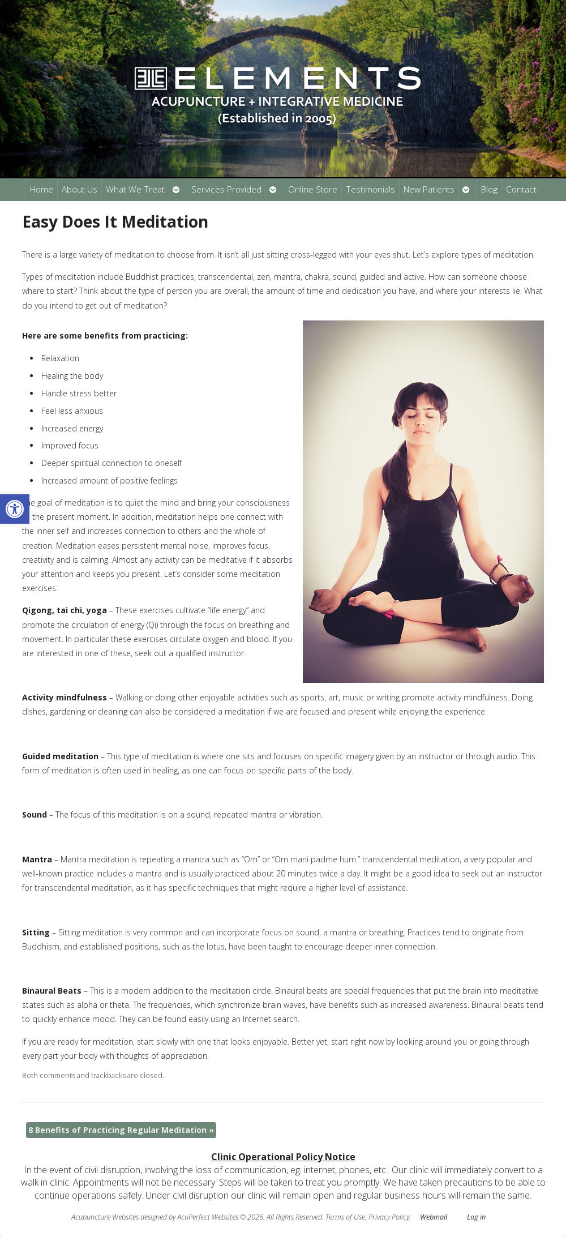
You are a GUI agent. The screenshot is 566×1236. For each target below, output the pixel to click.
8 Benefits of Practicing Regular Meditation (121, 1129)
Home (41, 189)
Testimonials (370, 189)
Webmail (433, 1217)
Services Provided (226, 189)
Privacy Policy (388, 1217)
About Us (79, 189)
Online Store (312, 189)
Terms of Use (345, 1217)
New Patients (429, 189)
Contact (521, 189)
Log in (476, 1217)
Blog (489, 189)
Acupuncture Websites (105, 1217)
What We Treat (135, 189)
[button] (14, 509)
